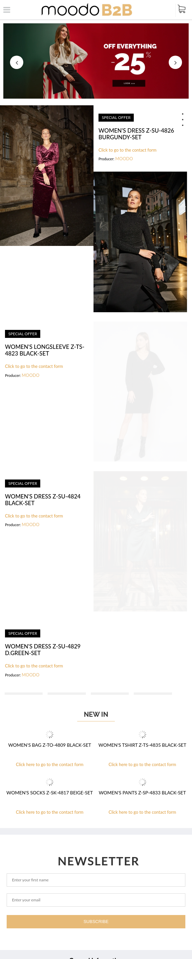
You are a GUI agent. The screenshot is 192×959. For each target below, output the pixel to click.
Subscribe (96, 921)
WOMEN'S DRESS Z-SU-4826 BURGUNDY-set (136, 134)
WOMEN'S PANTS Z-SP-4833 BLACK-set (142, 792)
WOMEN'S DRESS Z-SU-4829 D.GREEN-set (43, 649)
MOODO (124, 158)
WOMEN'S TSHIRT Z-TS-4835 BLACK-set (142, 745)
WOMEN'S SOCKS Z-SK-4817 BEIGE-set (49, 792)
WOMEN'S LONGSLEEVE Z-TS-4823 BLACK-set (45, 350)
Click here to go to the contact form (50, 764)
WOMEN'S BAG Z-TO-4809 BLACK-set (49, 745)
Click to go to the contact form (127, 150)
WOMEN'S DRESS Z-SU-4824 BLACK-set (43, 499)
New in (96, 714)
